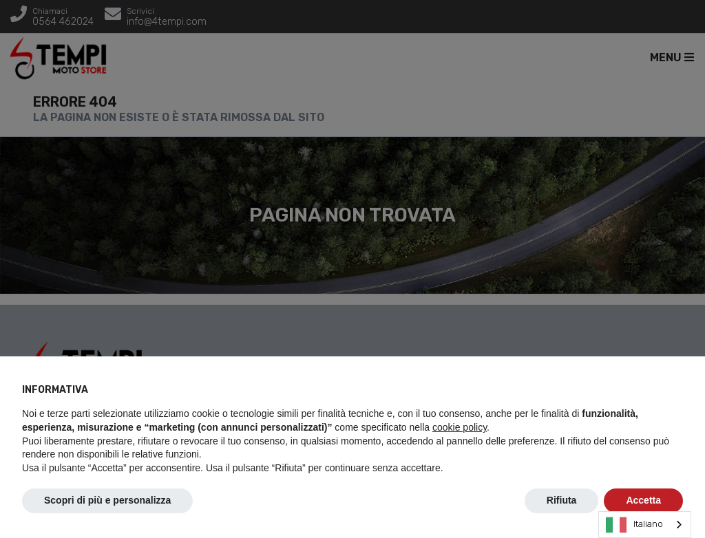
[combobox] (644, 524)
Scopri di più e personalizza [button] (107, 500)
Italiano (634, 525)
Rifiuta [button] (562, 500)
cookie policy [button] (459, 427)
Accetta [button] (643, 500)
